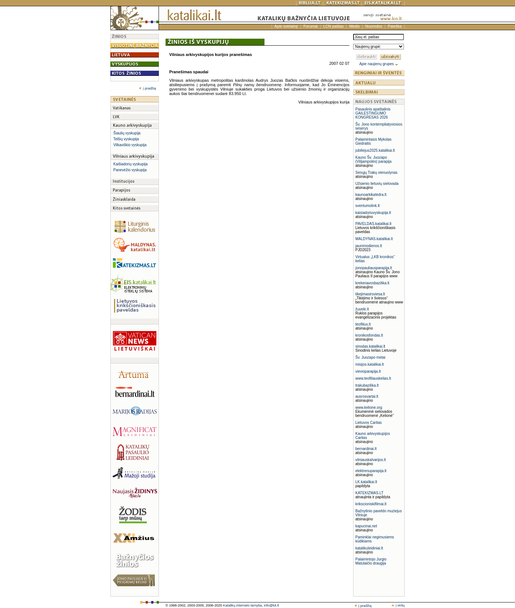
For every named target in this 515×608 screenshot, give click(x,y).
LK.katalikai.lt (366, 482)
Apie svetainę (286, 26)
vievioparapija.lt (368, 371)
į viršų (398, 605)
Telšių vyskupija (126, 139)
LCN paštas (333, 26)
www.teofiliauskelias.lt (373, 378)
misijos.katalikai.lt (369, 364)
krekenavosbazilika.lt (372, 283)
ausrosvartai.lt (366, 396)
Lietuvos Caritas (368, 423)
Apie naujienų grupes (379, 64)
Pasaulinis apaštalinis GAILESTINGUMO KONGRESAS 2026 (373, 113)
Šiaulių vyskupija (127, 133)
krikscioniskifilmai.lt (370, 504)
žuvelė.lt (362, 309)
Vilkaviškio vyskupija (129, 145)
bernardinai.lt (366, 449)
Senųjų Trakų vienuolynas (376, 173)
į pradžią (147, 88)
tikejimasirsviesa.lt (370, 294)
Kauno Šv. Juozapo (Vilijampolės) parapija (373, 159)
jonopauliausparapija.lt (373, 268)
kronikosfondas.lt (369, 335)
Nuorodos (373, 26)
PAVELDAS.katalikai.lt (373, 224)
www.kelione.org (368, 407)
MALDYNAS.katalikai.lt (374, 239)
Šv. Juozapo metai (370, 357)
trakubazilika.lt (367, 385)
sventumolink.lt (367, 206)
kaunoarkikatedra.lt (371, 195)
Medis (354, 26)
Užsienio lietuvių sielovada (376, 184)
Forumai (310, 26)
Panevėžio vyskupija (130, 170)
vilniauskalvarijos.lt (370, 460)
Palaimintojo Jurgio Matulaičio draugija (371, 561)
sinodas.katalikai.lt (370, 346)
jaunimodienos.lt (368, 246)
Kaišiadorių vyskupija (130, 164)
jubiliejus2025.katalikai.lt (375, 150)
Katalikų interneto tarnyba (242, 605)
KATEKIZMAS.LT (369, 493)
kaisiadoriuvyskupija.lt (373, 213)
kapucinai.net (366, 526)
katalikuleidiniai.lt (369, 548)
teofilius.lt (363, 324)
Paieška (395, 26)
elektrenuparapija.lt (371, 471)
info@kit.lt (271, 605)
